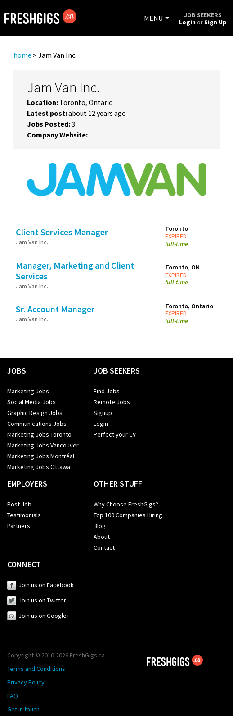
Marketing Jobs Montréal (40, 456)
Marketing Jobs (28, 391)
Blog (100, 526)
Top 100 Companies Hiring (128, 515)
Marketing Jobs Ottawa (38, 467)
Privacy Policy (26, 682)
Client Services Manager (62, 231)
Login (101, 424)
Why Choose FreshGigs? (126, 504)
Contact (104, 547)
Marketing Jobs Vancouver (43, 445)
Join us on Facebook (40, 585)
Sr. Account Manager (55, 309)
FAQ (12, 696)
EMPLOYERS (27, 484)
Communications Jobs (37, 424)
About (102, 537)
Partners (18, 526)
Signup (103, 413)
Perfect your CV (115, 434)
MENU (153, 18)
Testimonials (24, 515)
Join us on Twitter (36, 600)
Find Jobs (107, 391)
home (22, 54)
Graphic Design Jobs (35, 413)
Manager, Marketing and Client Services (75, 271)
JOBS (16, 370)
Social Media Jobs (31, 402)
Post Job (19, 504)
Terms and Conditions (36, 669)
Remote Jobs (112, 402)
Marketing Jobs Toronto (39, 434)
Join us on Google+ (38, 615)
